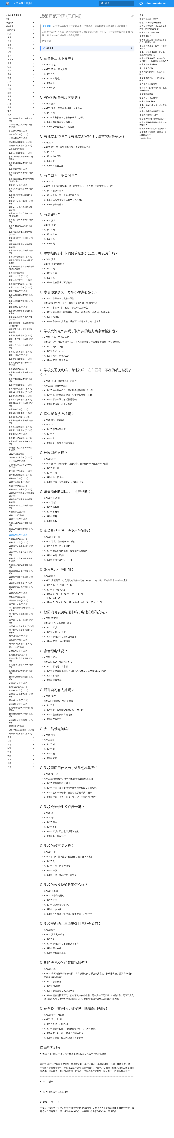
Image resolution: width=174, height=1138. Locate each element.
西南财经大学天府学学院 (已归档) (21, 709)
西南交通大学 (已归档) (18, 655)
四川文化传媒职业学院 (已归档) (21, 346)
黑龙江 (21, 59)
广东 (21, 100)
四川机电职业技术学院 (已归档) (21, 373)
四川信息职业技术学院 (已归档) (21, 174)
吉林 (21, 55)
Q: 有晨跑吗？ (145, 36)
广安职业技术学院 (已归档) (20, 471)
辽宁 (21, 52)
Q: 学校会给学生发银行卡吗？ (152, 111)
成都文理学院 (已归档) (18, 539)
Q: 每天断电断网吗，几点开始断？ (152, 73)
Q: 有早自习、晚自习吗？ (150, 32)
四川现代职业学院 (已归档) (20, 385)
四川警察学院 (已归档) (18, 409)
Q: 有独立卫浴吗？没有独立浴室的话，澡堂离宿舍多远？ (152, 27)
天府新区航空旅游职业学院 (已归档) (20, 448)
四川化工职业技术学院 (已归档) (21, 220)
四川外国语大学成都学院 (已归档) (21, 261)
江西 (21, 81)
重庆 (21, 111)
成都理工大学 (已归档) (18, 542)
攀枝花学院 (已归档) (17, 597)
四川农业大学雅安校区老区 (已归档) (20, 208)
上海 (21, 63)
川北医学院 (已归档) (17, 461)
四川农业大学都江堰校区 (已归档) (21, 196)
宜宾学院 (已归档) (16, 454)
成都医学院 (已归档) (17, 512)
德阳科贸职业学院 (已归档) (20, 475)
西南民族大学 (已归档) (18, 687)
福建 (21, 78)
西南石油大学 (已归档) (18, 690)
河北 (21, 41)
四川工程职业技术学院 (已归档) (21, 302)
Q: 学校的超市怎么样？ (149, 115)
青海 (21, 755)
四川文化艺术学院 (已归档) (20, 352)
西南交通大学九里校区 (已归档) (21, 659)
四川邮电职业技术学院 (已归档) (21, 421)
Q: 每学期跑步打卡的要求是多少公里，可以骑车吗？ (152, 41)
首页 (8, 19)
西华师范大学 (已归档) (18, 651)
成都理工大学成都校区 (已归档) (21, 566)
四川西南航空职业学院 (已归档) (21, 404)
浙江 (21, 70)
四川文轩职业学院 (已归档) (20, 359)
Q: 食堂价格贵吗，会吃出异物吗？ (152, 79)
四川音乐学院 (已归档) (18, 434)
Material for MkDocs (22, 1135)
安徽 (21, 74)
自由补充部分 (145, 138)
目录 (141, 15)
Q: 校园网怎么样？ (147, 68)
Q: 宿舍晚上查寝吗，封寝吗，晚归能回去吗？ (152, 133)
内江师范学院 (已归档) (18, 134)
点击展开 (49, 48)
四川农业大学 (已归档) (18, 185)
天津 (21, 37)
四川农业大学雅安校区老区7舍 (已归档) (21, 214)
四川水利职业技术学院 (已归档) (21, 380)
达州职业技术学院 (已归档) (20, 733)
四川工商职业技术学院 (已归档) (21, 296)
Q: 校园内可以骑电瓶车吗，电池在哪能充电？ (152, 89)
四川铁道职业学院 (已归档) (20, 427)
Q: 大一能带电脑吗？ (148, 101)
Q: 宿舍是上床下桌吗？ (149, 19)
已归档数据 (20, 30)
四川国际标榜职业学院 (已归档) (21, 251)
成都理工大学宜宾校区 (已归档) (21, 547)
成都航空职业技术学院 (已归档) (21, 578)
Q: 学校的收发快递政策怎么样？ (152, 119)
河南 (21, 89)
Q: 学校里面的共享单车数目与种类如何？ (152, 123)
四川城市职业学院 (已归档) (20, 257)
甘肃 (21, 752)
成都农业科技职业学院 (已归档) (21, 506)
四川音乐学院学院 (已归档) (20, 438)
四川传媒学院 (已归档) (18, 169)
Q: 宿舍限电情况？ (147, 94)
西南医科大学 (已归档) (18, 683)
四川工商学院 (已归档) (18, 291)
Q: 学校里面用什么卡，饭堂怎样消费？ (152, 106)
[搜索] (118, 3)
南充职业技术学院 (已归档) (20, 145)
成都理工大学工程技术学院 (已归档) (20, 559)
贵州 (21, 737)
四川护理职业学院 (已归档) (20, 335)
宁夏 (21, 759)
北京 (21, 33)
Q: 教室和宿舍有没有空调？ (151, 22)
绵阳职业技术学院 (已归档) (20, 644)
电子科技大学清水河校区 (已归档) (21, 631)
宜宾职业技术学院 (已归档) (20, 457)
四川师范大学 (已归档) (18, 307)
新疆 (21, 763)
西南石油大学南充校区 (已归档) (21, 695)
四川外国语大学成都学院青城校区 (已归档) (21, 267)
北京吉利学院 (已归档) (18, 138)
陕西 (21, 748)
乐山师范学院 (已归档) (18, 131)
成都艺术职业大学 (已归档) (20, 583)
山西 (21, 45)
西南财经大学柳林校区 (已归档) (21, 721)
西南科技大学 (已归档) (18, 700)
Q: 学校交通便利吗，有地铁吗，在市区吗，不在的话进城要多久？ (153, 59)
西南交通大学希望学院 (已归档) (21, 672)
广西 (21, 104)
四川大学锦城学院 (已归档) (20, 284)
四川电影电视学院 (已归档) (20, 389)
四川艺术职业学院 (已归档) (20, 399)
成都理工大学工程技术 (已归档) (21, 553)
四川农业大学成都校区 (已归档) (21, 190)
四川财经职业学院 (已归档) (20, 413)
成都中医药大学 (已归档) (19, 482)
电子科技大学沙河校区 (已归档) (21, 621)
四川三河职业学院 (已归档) (20, 153)
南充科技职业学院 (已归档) (20, 142)
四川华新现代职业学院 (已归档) (21, 227)
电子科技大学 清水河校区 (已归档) (21, 609)
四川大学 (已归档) (16, 273)
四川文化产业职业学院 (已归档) (21, 340)
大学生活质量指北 (13, 15)
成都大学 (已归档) (16, 515)
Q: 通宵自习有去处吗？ (149, 98)
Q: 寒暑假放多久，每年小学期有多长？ (152, 47)
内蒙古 (21, 48)
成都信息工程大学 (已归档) (20, 489)
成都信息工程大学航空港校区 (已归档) (21, 494)
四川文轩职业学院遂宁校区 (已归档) (20, 363)
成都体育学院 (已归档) (18, 486)
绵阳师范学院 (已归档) (18, 640)
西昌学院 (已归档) (16, 726)
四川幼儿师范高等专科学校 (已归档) (20, 318)
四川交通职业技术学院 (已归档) (21, 164)
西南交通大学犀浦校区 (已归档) (21, 678)
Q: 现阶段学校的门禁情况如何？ (152, 128)
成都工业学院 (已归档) (18, 519)
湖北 (21, 92)
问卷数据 (20, 26)
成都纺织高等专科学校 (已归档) (21, 572)
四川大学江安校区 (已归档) (20, 280)
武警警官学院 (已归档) (18, 600)
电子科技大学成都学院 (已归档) (21, 615)
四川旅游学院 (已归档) (18, 369)
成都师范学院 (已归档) (18, 535)
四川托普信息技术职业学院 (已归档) (20, 330)
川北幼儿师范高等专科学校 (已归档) (20, 466)
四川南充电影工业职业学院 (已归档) (20, 233)
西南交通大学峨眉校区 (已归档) (21, 665)
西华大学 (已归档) (16, 647)
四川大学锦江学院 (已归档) (20, 287)
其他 (21, 767)
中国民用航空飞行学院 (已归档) (21, 119)
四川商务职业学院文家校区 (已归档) (20, 245)
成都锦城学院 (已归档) (18, 593)
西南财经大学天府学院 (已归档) (21, 715)
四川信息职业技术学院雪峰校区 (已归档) (21, 180)
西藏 (21, 744)
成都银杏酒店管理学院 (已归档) (21, 588)
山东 (21, 85)
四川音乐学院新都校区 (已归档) (21, 442)
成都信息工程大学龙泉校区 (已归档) (20, 500)
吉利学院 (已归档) (16, 149)
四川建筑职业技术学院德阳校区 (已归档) (21, 324)
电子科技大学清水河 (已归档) (21, 626)
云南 (21, 741)
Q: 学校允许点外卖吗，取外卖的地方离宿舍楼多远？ (152, 53)
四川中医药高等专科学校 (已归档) (21, 157)
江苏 (21, 67)
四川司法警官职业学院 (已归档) (21, 239)
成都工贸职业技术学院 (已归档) (21, 530)
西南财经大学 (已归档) (18, 704)
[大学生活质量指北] (7, 3)
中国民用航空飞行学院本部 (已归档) (20, 125)
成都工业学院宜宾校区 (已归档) (21, 524)
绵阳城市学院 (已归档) (18, 636)
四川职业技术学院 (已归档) (20, 396)
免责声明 (46, 26)
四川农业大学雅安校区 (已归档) (21, 202)
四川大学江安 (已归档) (18, 276)
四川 (21, 114)
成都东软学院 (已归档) (18, 478)
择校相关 (20, 22)
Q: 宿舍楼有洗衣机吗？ (149, 64)
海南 (21, 107)
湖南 (21, 96)
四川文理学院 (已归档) (18, 355)
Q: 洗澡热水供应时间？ (149, 84)
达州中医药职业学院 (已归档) (21, 730)
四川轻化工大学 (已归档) (19, 417)
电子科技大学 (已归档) (18, 604)
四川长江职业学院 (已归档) (20, 430)
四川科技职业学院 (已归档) (20, 392)
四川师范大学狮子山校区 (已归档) (21, 312)
